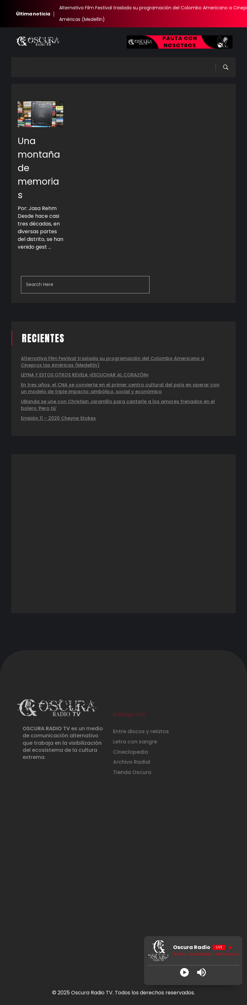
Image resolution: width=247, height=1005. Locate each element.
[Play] (184, 972)
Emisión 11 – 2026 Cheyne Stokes (58, 418)
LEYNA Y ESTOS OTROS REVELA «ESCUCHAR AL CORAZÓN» (85, 375)
